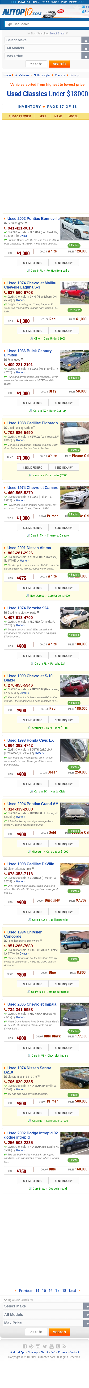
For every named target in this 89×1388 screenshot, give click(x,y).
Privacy (62, 1353)
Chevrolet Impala (57, 1056)
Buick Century (57, 411)
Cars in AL (39, 1189)
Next (74, 1291)
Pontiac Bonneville (58, 270)
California (37, 992)
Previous (24, 1291)
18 (64, 1291)
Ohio (37, 338)
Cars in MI (38, 1056)
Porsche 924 (57, 664)
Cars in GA (38, 920)
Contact (74, 1353)
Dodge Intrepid (58, 1189)
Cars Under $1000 (59, 596)
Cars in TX (39, 411)
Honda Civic (58, 792)
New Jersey (37, 596)
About (44, 1353)
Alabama (37, 1121)
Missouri (37, 852)
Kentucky (37, 728)
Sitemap (33, 1353)
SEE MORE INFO (32, 263)
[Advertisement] (44, 1240)
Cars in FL (37, 270)
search (59, 64)
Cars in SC (40, 792)
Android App (17, 1353)
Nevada (37, 475)
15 (44, 1291)
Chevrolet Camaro (58, 535)
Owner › (24, 235)
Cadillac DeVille (58, 920)
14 (37, 1291)
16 (50, 1291)
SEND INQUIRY (64, 263)
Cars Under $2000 (54, 338)
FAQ (53, 1353)
